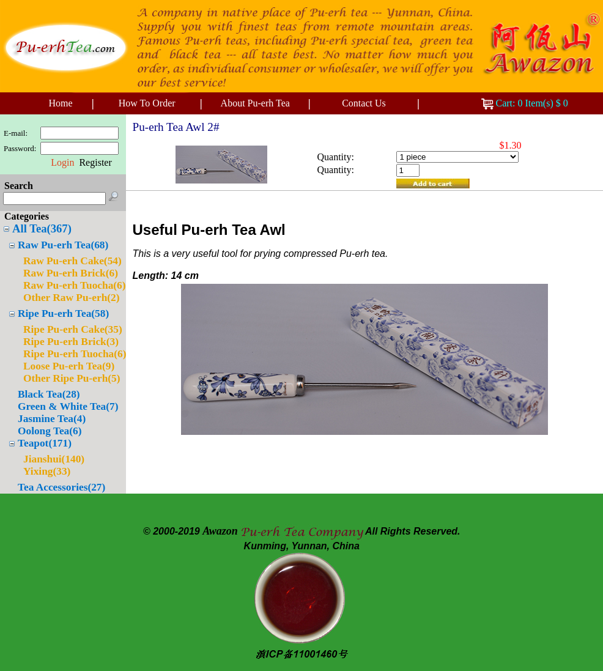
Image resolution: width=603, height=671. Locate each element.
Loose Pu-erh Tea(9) (68, 366)
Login (62, 162)
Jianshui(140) (53, 459)
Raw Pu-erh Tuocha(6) (74, 285)
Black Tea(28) (49, 394)
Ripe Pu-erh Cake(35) (72, 329)
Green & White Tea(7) (68, 406)
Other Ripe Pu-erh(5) (71, 378)
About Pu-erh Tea (255, 103)
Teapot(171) (45, 443)
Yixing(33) (46, 471)
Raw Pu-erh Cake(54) (72, 261)
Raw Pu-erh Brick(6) (70, 273)
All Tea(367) (42, 228)
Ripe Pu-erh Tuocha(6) (74, 354)
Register (95, 162)
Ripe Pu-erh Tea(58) (63, 313)
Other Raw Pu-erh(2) (71, 297)
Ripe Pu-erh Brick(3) (71, 341)
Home (60, 103)
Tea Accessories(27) (61, 487)
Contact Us (364, 103)
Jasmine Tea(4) (52, 418)
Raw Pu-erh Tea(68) (63, 245)
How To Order (147, 103)
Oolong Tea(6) (49, 431)
